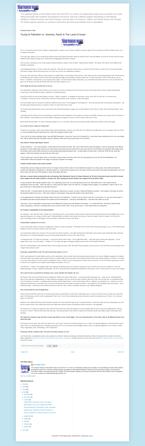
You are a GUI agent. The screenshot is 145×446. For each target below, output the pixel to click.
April (25, 421)
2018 (24, 392)
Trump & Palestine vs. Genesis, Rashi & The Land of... (40, 412)
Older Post (121, 352)
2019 (24, 389)
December (27, 394)
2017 (24, 430)
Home (73, 352)
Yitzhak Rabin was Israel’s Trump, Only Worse (38, 402)
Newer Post (24, 352)
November (27, 397)
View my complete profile (27, 376)
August (26, 419)
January (26, 426)
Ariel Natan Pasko (39, 365)
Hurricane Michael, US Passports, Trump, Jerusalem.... (40, 407)
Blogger (90, 436)
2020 (24, 387)
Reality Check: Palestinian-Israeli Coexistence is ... (39, 410)
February (27, 424)
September (27, 416)
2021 (24, 384)
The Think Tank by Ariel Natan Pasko (112, 338)
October (26, 400)
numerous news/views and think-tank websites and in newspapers (51, 338)
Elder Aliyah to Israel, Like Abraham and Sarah (38, 405)
